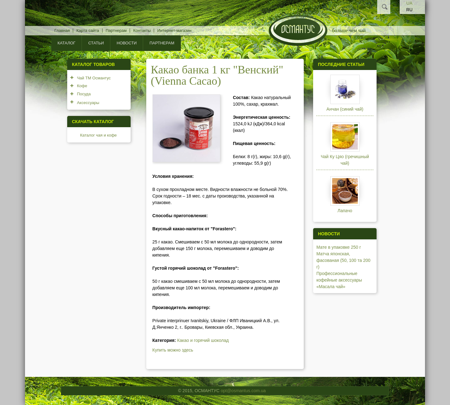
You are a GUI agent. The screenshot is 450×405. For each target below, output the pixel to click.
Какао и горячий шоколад (203, 340)
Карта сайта (87, 30)
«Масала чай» (330, 286)
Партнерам (116, 30)
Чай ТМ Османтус (94, 78)
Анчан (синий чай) (345, 109)
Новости (127, 43)
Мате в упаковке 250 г (338, 247)
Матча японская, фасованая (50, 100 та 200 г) (343, 260)
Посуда (84, 94)
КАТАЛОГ (66, 43)
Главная (62, 30)
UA (409, 3)
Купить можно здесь (172, 350)
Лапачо (345, 210)
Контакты (142, 30)
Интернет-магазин (174, 30)
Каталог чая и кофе (98, 135)
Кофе (82, 85)
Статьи (96, 43)
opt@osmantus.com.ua (243, 390)
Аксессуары (88, 102)
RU (409, 9)
